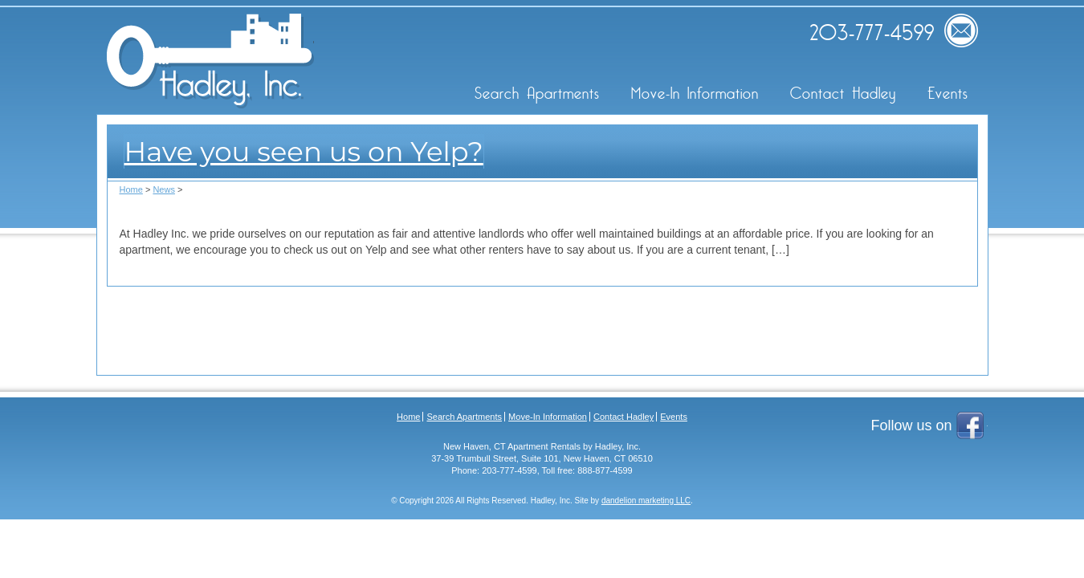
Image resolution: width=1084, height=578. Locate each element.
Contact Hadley (843, 94)
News (164, 189)
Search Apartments (537, 94)
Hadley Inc (210, 61)
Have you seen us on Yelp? (303, 152)
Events (947, 94)
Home (131, 189)
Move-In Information (695, 94)
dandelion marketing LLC (646, 500)
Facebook (972, 427)
